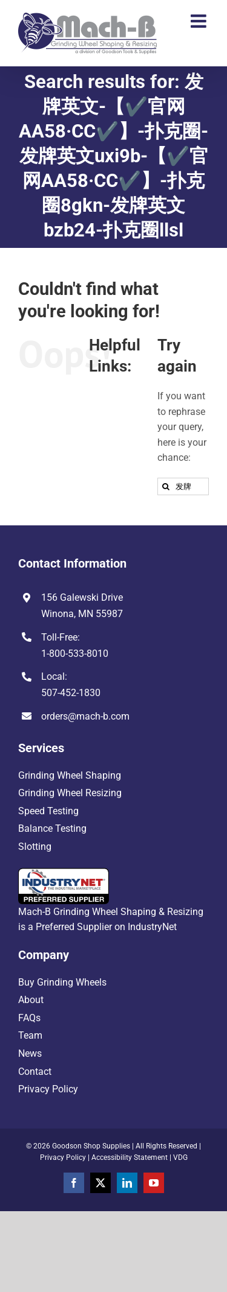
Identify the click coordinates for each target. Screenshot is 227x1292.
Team (30, 1035)
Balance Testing (52, 828)
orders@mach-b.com (85, 716)
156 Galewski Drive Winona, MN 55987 (82, 605)
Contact (34, 1071)
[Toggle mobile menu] (200, 21)
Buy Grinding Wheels (62, 982)
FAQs (29, 1018)
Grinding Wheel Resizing (70, 793)
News (30, 1053)
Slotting (34, 846)
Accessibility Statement (129, 1157)
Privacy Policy (48, 1089)
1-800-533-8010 (74, 653)
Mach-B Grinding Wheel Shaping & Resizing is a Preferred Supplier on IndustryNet (110, 900)
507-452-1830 (70, 692)
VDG (180, 1157)
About (31, 999)
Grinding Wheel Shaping (69, 775)
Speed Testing (48, 811)
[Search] (166, 486)
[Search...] (183, 486)
